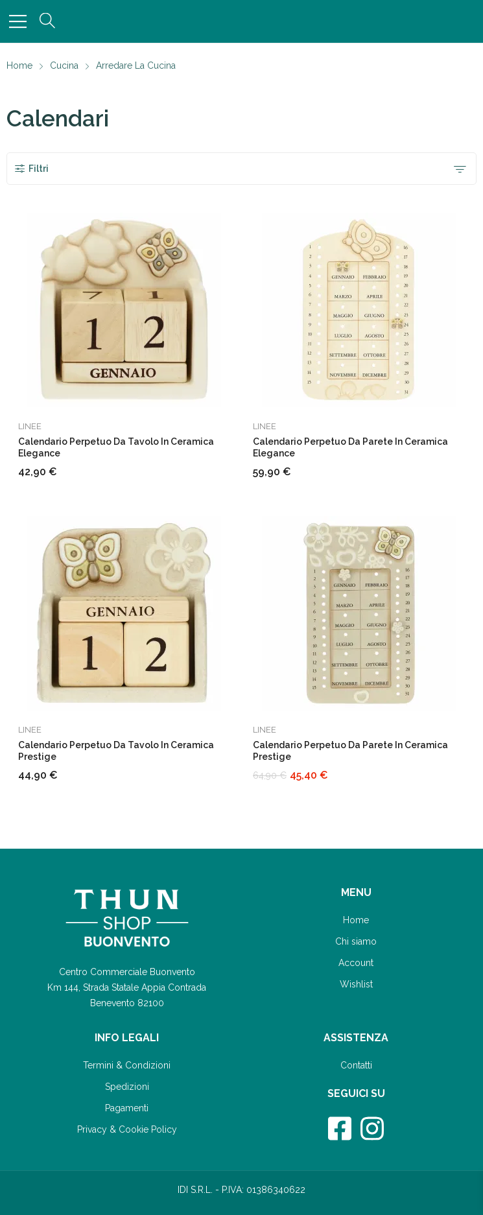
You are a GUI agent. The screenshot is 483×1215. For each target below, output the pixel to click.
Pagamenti (126, 1108)
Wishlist (356, 984)
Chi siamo (356, 941)
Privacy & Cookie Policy (127, 1129)
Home (356, 920)
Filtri (31, 168)
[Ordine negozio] (459, 168)
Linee (29, 426)
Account (355, 963)
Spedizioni (127, 1086)
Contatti (356, 1065)
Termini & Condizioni (127, 1065)
